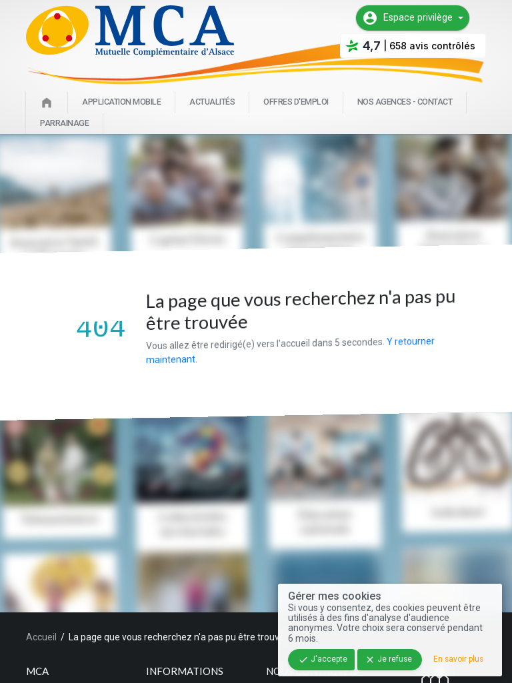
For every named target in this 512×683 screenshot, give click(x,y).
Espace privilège (407, 18)
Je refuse (388, 659)
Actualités (212, 102)
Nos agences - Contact (405, 102)
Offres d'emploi (296, 102)
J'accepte (322, 659)
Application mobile (121, 102)
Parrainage (64, 123)
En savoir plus (458, 659)
